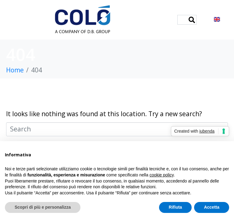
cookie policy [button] (162, 174)
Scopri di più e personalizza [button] (43, 207)
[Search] (192, 19)
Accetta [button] (211, 207)
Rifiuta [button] (175, 207)
